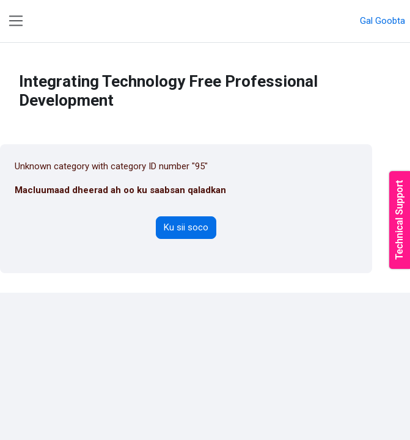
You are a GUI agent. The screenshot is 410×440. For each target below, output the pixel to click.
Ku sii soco (186, 227)
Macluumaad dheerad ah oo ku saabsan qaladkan (120, 190)
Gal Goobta (382, 20)
